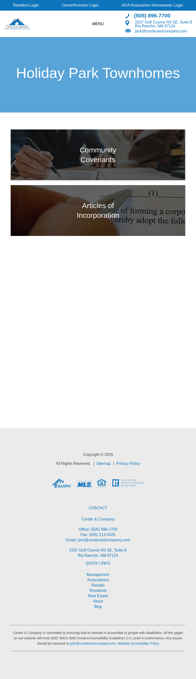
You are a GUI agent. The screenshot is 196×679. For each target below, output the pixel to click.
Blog (98, 606)
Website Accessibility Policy (138, 643)
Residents (97, 590)
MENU (98, 24)
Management (98, 575)
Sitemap (103, 463)
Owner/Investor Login (80, 5)
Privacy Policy (128, 463)
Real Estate (98, 596)
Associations (98, 580)
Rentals (98, 585)
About (98, 601)
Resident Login (26, 5)
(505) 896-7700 (152, 15)
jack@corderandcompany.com (161, 31)
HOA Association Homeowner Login (152, 5)
